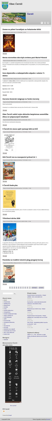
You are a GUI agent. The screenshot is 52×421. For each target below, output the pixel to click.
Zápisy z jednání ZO (8, 315)
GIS (5, 324)
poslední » (41, 287)
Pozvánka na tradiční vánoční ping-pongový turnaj (22, 260)
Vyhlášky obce (7, 303)
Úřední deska (7, 302)
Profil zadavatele (8, 317)
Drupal (10, 415)
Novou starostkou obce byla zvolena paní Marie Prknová (24, 58)
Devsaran (48, 419)
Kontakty (6, 307)
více (47, 329)
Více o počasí (13, 405)
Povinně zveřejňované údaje (10, 313)
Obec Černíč (15, 4)
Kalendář (6, 339)
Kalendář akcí (7, 305)
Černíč (30, 14)
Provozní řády (7, 320)
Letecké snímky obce (8, 310)
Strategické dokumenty (9, 322)
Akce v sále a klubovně (9, 332)
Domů (5, 300)
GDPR (5, 319)
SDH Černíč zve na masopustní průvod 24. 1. (19, 157)
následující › (34, 287)
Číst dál (5, 53)
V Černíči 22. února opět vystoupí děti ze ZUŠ (20, 129)
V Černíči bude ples (10, 185)
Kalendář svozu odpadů (9, 329)
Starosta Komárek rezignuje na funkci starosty (20, 99)
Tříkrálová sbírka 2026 (11, 218)
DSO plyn (6, 327)
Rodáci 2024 (6, 334)
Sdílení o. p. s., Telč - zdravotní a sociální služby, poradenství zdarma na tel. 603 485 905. (37, 336)
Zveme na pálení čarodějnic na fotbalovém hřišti (21, 29)
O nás (5, 308)
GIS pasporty (7, 325)
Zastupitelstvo (7, 312)
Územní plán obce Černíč (9, 330)
